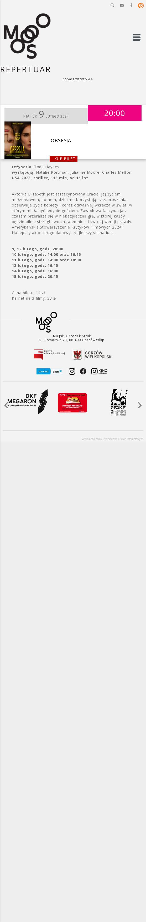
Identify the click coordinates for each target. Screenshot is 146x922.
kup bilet (64, 158)
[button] (112, 5)
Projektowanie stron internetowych (123, 439)
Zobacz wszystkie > (77, 79)
